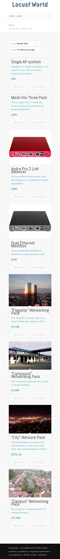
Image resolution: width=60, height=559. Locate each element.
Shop (11, 25)
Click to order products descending (38, 44)
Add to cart (20, 87)
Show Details (39, 87)
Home (23, 28)
